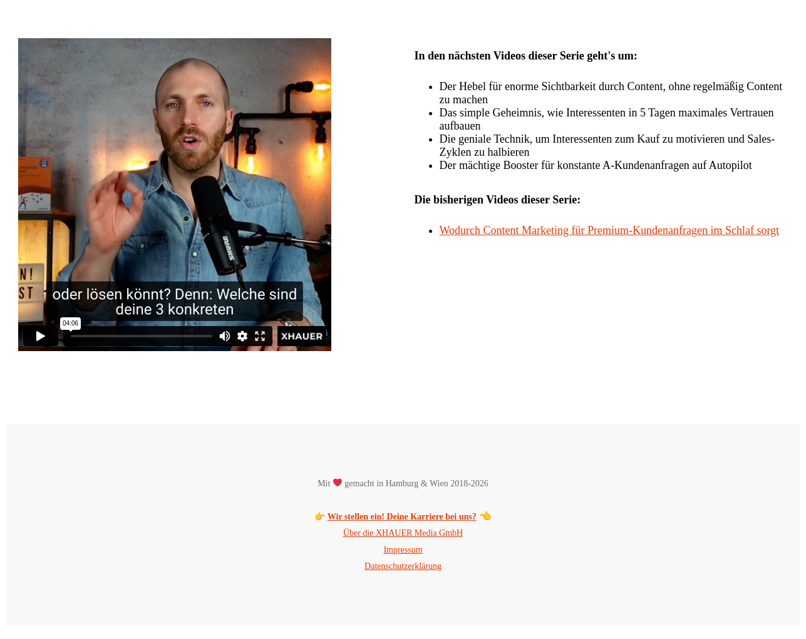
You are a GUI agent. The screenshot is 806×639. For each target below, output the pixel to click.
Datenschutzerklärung (403, 566)
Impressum (402, 550)
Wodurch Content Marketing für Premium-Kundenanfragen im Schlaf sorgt (610, 230)
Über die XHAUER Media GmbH (403, 533)
